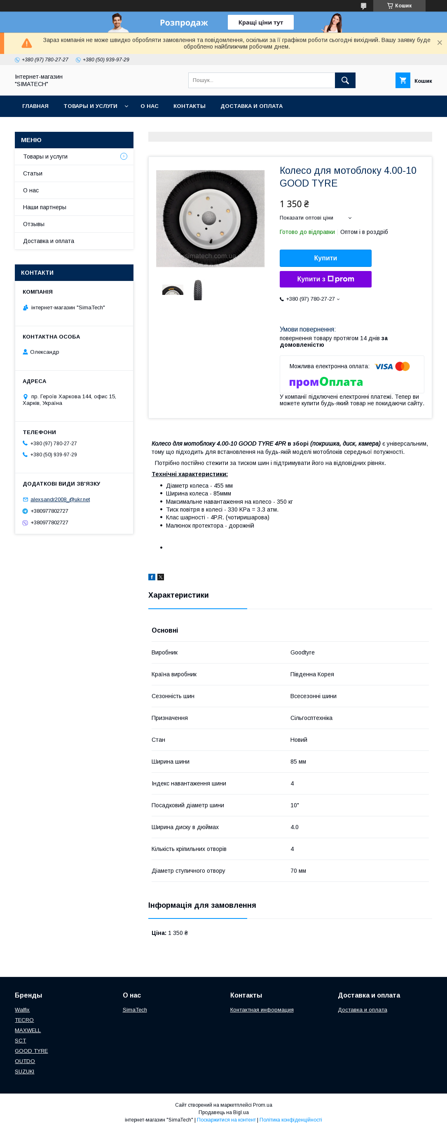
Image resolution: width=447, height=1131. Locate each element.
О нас (149, 106)
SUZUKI (24, 1071)
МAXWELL (28, 1030)
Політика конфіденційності (291, 1120)
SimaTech (135, 1010)
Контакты (189, 106)
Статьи (32, 173)
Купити (325, 258)
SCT (20, 1041)
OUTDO (25, 1061)
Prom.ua (262, 1105)
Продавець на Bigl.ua (224, 1112)
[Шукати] (345, 80)
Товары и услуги (90, 106)
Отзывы (33, 224)
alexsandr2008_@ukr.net (60, 499)
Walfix (22, 1010)
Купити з (325, 279)
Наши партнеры (44, 207)
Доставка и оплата (251, 106)
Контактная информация (262, 1010)
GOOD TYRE (31, 1051)
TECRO (24, 1020)
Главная (35, 106)
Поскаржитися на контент (226, 1120)
